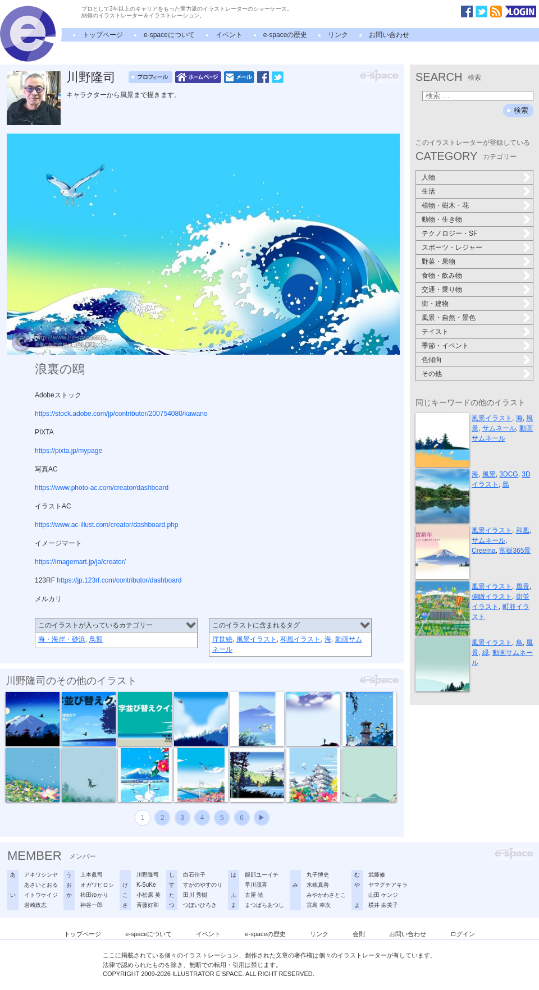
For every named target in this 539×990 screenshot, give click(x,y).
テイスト (435, 332)
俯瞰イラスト (492, 597)
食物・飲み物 (442, 275)
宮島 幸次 (319, 905)
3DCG (508, 474)
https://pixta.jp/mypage (68, 451)
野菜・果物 (438, 261)
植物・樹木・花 (445, 205)
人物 (428, 177)
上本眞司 (91, 875)
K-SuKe (146, 885)
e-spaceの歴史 (285, 35)
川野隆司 (91, 77)
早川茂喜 (256, 885)
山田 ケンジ (383, 895)
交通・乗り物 (442, 290)
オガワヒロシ (97, 885)
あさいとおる (41, 885)
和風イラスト (300, 639)
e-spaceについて (169, 35)
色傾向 (432, 360)
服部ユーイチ (261, 875)
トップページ (103, 35)
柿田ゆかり (94, 895)
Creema (484, 550)
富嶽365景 (515, 550)
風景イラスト (256, 639)
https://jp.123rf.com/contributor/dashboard (119, 580)
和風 (522, 530)
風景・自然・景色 (449, 318)
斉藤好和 (147, 905)
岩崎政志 (35, 905)
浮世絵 (222, 639)
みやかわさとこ (326, 895)
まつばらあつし (264, 905)
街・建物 (435, 304)
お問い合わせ (389, 35)
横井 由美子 (383, 905)
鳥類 (96, 639)
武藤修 (376, 875)
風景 (489, 474)
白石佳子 (194, 875)
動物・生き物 (442, 219)
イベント (229, 35)
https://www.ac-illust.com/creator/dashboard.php (106, 525)
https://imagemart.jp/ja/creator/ (80, 562)
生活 (428, 191)
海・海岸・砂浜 (61, 639)
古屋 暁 (254, 895)
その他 (432, 374)
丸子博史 (318, 875)
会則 (359, 934)
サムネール (499, 428)
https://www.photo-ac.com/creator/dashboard (101, 488)
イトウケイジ (41, 895)
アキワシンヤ (41, 875)
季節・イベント (445, 346)
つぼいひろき (200, 905)
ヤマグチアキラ (388, 885)
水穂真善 (318, 885)
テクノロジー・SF (449, 233)
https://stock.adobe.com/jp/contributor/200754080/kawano (121, 414)
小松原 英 (148, 895)
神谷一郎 (91, 905)
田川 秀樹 (195, 895)
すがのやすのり (202, 885)
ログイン (462, 934)
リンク (338, 35)
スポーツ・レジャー (452, 247)
